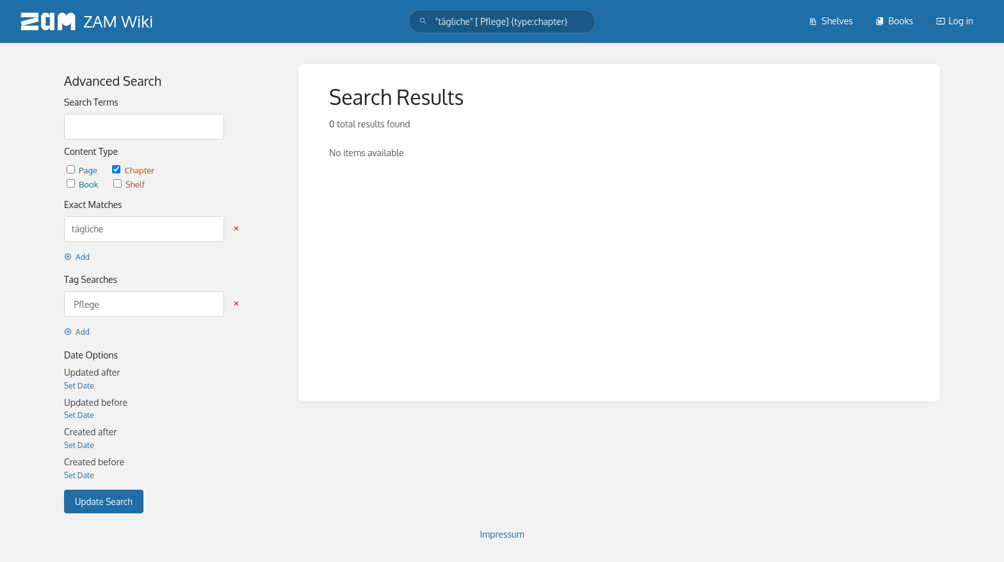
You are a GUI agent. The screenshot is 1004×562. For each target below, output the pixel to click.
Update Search (104, 501)
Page (83, 170)
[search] (502, 21)
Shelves (831, 20)
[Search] (423, 21)
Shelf (129, 184)
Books (894, 20)
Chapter (133, 170)
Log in (954, 20)
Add (77, 257)
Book (84, 184)
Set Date (79, 385)
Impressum (502, 534)
